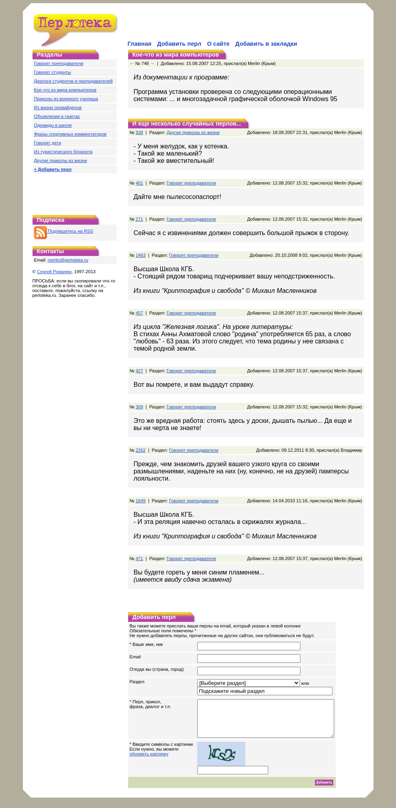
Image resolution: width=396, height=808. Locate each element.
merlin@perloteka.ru (68, 260)
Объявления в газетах (57, 116)
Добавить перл (179, 44)
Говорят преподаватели (59, 63)
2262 (141, 450)
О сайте (218, 44)
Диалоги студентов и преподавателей (73, 81)
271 (139, 219)
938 (139, 132)
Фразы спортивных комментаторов (70, 134)
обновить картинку (149, 761)
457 (139, 313)
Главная (140, 44)
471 (139, 558)
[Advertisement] (220, 26)
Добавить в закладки (266, 44)
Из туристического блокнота (63, 151)
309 (139, 406)
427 (139, 370)
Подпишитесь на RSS (63, 231)
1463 (141, 255)
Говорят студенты (52, 72)
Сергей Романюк (54, 271)
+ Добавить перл (53, 169)
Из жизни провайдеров (58, 107)
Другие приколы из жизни (60, 160)
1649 (141, 500)
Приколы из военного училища (66, 98)
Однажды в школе (53, 125)
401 (139, 183)
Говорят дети (47, 142)
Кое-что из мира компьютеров (65, 89)
